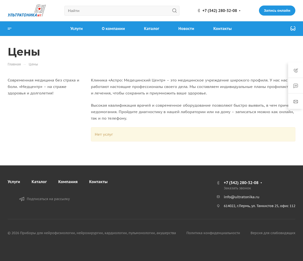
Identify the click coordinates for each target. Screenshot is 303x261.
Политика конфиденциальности (213, 233)
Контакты (98, 181)
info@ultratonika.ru (241, 197)
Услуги (14, 181)
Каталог (39, 181)
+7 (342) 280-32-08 (219, 10)
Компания (68, 181)
